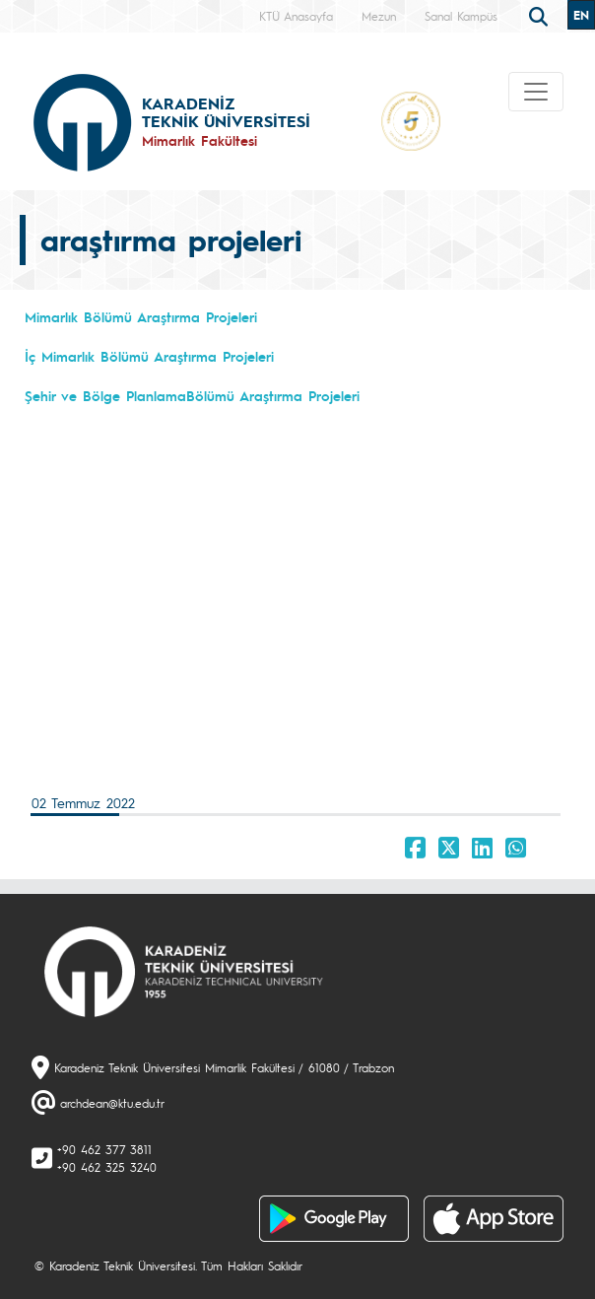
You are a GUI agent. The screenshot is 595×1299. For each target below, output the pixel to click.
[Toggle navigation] (535, 91)
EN (581, 15)
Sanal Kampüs (461, 16)
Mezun (379, 16)
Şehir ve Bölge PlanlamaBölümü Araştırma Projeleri (192, 395)
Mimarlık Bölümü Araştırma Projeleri (141, 316)
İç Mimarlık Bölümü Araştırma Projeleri (149, 356)
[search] (541, 15)
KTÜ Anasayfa (296, 16)
